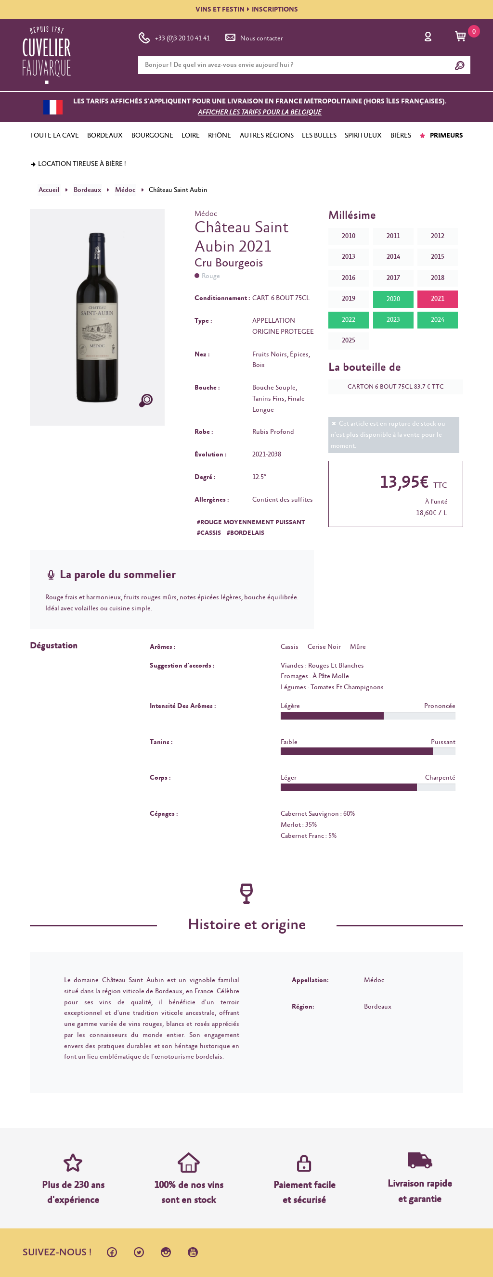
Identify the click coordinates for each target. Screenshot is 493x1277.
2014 (393, 256)
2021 (437, 299)
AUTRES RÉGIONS (267, 135)
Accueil (48, 189)
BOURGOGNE (152, 135)
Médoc (121, 189)
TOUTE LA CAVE (54, 135)
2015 (437, 256)
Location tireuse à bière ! (78, 164)
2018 (437, 277)
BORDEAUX (105, 135)
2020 (393, 299)
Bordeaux (85, 189)
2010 (348, 236)
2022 (348, 319)
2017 (393, 277)
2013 (348, 256)
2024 (437, 319)
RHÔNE (219, 135)
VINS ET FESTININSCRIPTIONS (246, 9)
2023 (393, 319)
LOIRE (191, 135)
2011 (393, 236)
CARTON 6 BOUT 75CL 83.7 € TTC (391, 386)
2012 (437, 236)
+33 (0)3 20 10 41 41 (174, 36)
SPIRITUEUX (363, 135)
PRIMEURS (441, 135)
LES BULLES (319, 135)
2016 (348, 277)
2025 (348, 340)
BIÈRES (400, 135)
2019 (348, 299)
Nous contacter (253, 36)
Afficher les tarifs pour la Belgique (260, 112)
